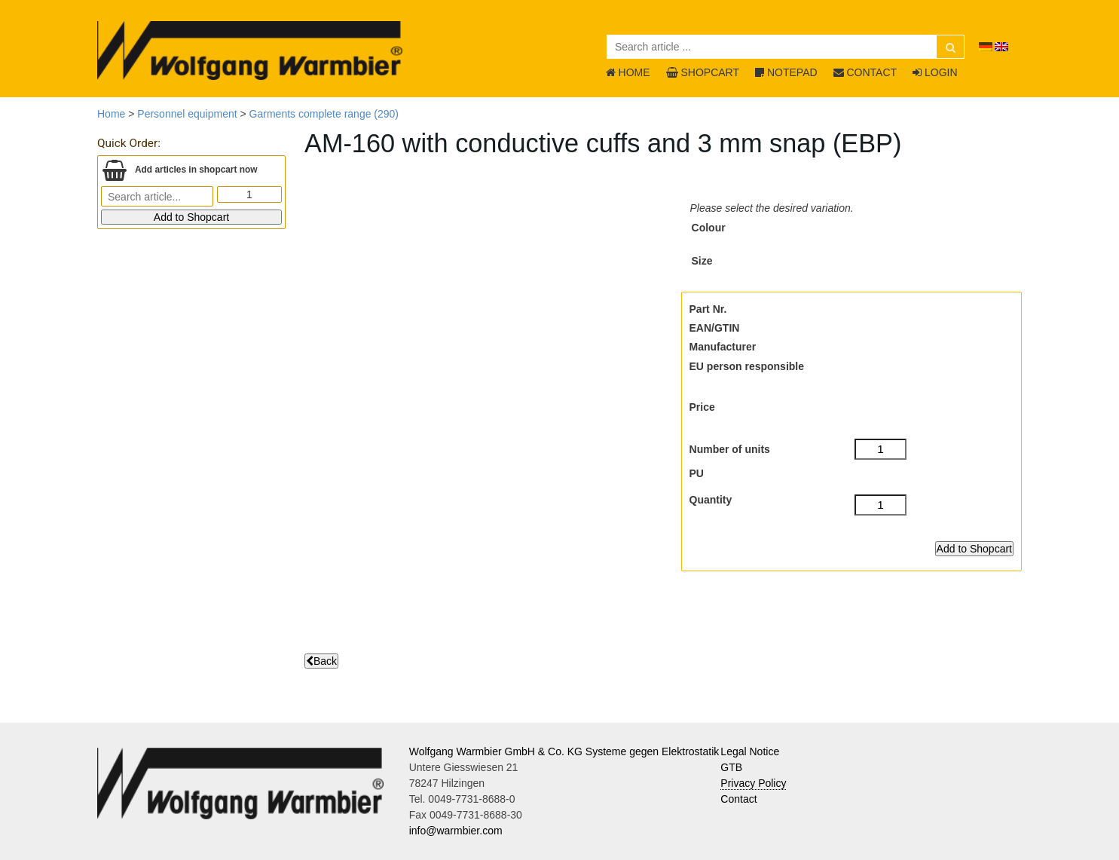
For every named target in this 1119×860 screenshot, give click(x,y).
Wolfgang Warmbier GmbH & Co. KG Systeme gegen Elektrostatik (564, 751)
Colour (709, 228)
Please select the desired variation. (772, 208)
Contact (738, 799)
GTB (731, 767)
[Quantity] (881, 505)
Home (111, 114)
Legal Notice (749, 751)
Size (702, 261)
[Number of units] (881, 449)
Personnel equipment (187, 114)
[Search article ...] (785, 47)
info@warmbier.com (456, 831)
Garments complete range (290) (324, 114)
